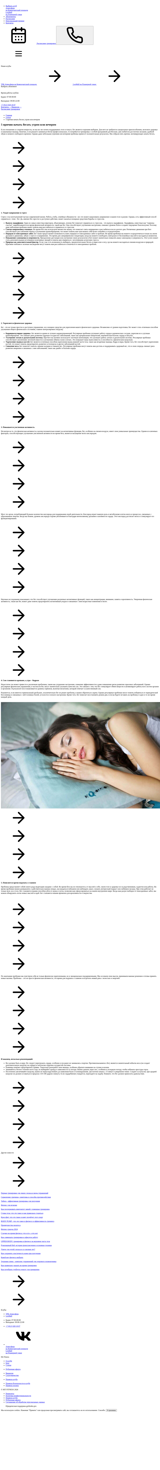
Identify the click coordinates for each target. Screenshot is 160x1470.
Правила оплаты (12, 1386)
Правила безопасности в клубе (18, 1383)
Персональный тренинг (15, 21)
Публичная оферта (13, 1369)
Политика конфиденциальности (18, 1396)
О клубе (9, 1361)
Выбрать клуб (11, 6)
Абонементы (11, 17)
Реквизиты (10, 1394)
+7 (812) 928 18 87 (8, 105)
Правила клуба (12, 1379)
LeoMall (9, 1316)
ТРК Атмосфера (12, 1314)
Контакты (9, 23)
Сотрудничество (12, 1375)
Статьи (8, 1365)
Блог (7, 1363)
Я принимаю (111, 1410)
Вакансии (9, 1373)
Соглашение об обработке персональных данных (25, 1402)
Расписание (10, 19)
